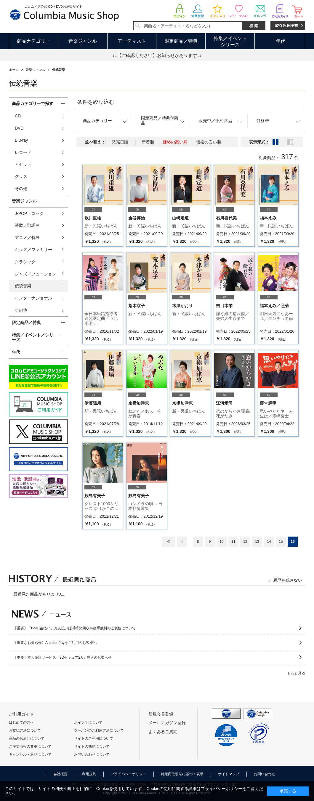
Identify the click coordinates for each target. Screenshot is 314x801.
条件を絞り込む (95, 102)
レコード (23, 152)
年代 (280, 41)
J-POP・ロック (29, 213)
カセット (23, 164)
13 (257, 542)
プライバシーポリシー (128, 774)
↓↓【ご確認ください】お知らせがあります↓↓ (157, 55)
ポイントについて (88, 722)
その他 (21, 188)
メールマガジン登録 (167, 722)
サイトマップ (228, 774)
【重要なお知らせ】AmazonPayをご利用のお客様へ (55, 643)
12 (245, 542)
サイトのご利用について (93, 738)
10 (221, 542)
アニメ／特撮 (27, 237)
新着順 (148, 142)
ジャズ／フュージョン (35, 274)
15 (281, 542)
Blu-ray (21, 140)
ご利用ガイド (21, 714)
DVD (19, 128)
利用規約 (89, 774)
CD (18, 116)
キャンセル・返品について (30, 754)
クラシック (25, 261)
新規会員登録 (160, 714)
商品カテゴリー (33, 41)
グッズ (21, 176)
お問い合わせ (264, 774)
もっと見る (296, 673)
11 (233, 542)
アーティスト (132, 41)
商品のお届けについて (26, 738)
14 (269, 542)
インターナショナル (33, 298)
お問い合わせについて (92, 754)
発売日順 (120, 142)
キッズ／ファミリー (33, 249)
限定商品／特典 (181, 41)
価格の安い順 (208, 142)
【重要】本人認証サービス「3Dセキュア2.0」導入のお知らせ (62, 657)
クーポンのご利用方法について (99, 730)
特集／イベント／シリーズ (32, 337)
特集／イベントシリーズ (230, 41)
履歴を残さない (287, 580)
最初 (168, 542)
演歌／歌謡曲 (27, 225)
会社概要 (60, 774)
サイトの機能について (92, 746)
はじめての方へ (21, 722)
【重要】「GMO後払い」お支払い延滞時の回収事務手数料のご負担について (74, 628)
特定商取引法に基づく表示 (182, 774)
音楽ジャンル (82, 41)
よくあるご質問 (162, 731)
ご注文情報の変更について (30, 746)
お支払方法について (25, 730)
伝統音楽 (23, 285)
